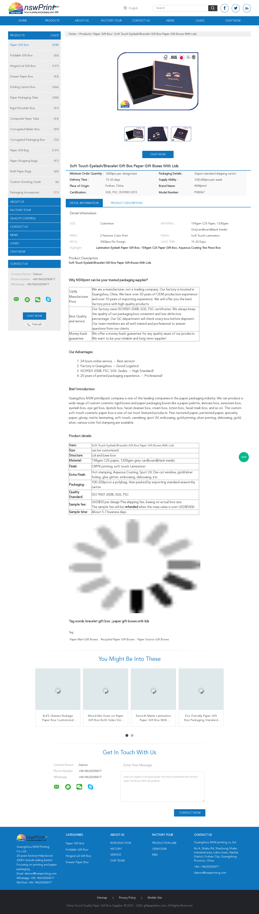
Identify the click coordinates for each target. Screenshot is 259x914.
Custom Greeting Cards (34, 182)
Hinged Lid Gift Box (34, 66)
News (170, 20)
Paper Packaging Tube (34, 98)
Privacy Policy (127, 897)
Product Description (126, 203)
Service (115, 854)
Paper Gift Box (34, 45)
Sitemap (102, 897)
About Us (82, 20)
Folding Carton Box (34, 87)
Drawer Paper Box (34, 77)
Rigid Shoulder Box (34, 108)
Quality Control (23, 218)
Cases (200, 20)
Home (23, 20)
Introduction (120, 843)
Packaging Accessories (34, 193)
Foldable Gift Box (34, 56)
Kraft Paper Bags (34, 171)
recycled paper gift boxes (118, 639)
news (14, 235)
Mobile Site (155, 897)
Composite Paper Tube (34, 119)
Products (52, 20)
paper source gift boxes (153, 639)
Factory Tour (111, 20)
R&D (155, 854)
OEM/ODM (159, 849)
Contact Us (141, 20)
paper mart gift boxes (84, 639)
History (116, 849)
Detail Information (84, 203)
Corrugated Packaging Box (34, 140)
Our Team (117, 860)
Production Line (164, 843)
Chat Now (233, 20)
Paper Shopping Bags (34, 161)
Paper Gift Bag (34, 150)
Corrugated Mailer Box (34, 129)
